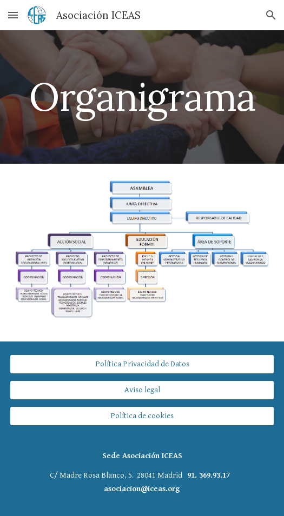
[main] (142, 96)
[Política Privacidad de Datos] (142, 363)
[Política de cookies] (142, 416)
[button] (13, 15)
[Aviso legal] (142, 390)
